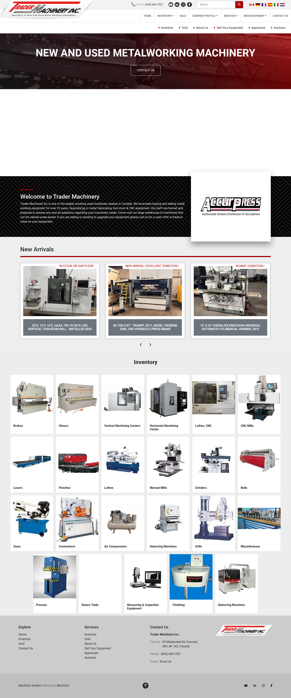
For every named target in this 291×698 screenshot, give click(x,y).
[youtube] (171, 4)
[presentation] (141, 344)
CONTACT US (145, 70)
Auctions (279, 28)
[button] (165, 15)
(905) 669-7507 (154, 4)
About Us (202, 28)
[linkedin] (177, 4)
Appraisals (258, 28)
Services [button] (230, 15)
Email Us (165, 661)
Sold (183, 15)
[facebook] (189, 4)
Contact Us (280, 15)
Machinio (63, 685)
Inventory (164, 15)
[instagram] (183, 4)
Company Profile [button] (203, 15)
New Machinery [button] (254, 15)
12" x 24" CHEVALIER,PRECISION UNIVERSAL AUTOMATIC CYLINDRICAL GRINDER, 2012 (230, 327)
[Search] (216, 4)
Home (147, 15)
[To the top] (145, 685)
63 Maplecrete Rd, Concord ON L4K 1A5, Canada (180, 644)
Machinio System (30, 685)
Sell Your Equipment (230, 28)
